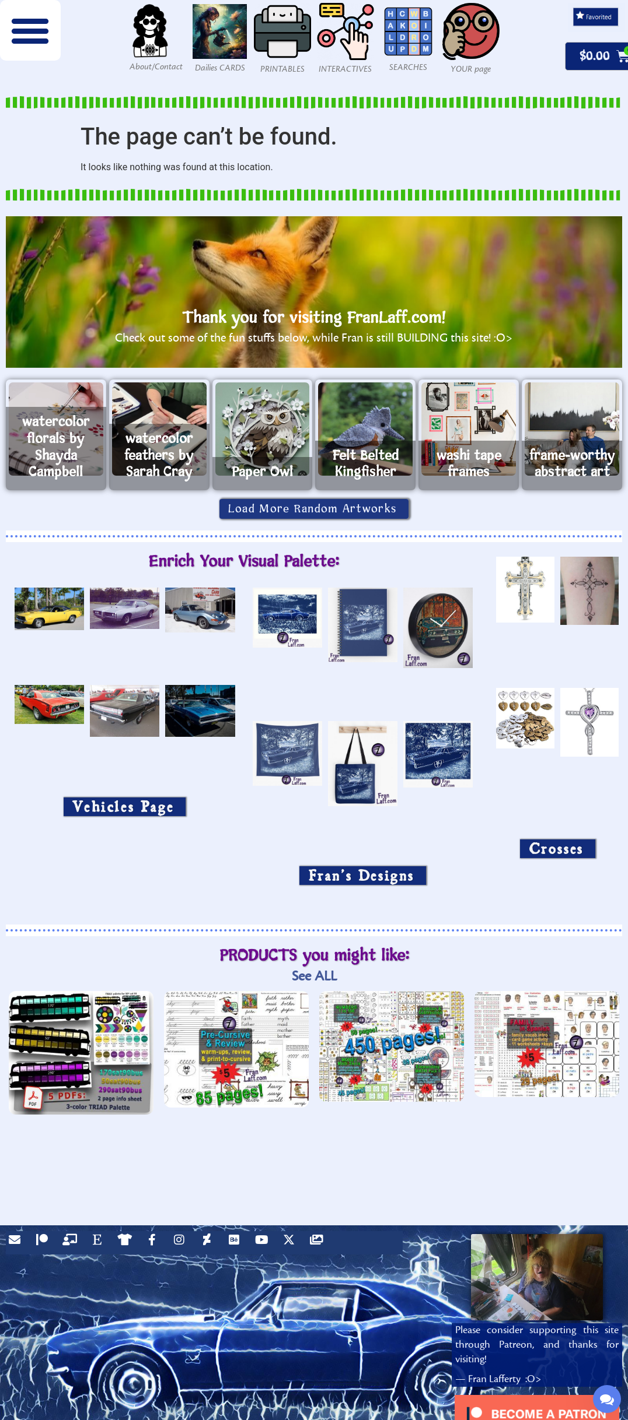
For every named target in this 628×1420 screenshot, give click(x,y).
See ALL (314, 976)
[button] (30, 30)
